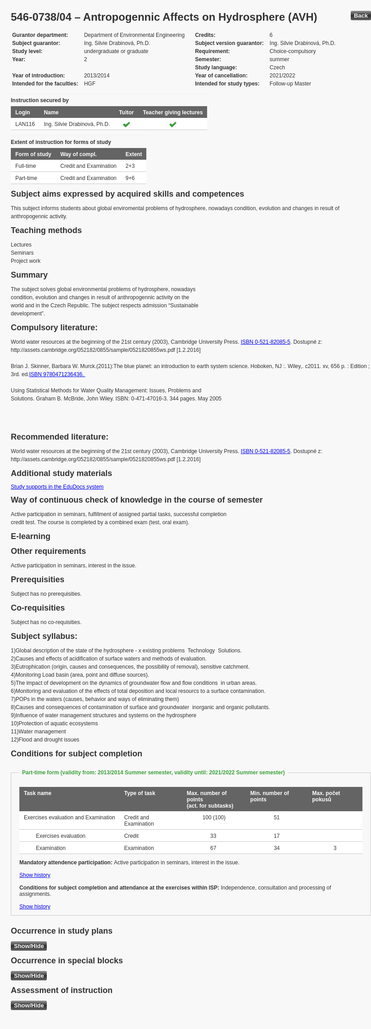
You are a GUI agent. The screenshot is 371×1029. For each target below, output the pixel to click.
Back (361, 15)
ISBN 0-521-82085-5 (265, 342)
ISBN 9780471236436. (57, 374)
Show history (34, 875)
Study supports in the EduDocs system (57, 487)
